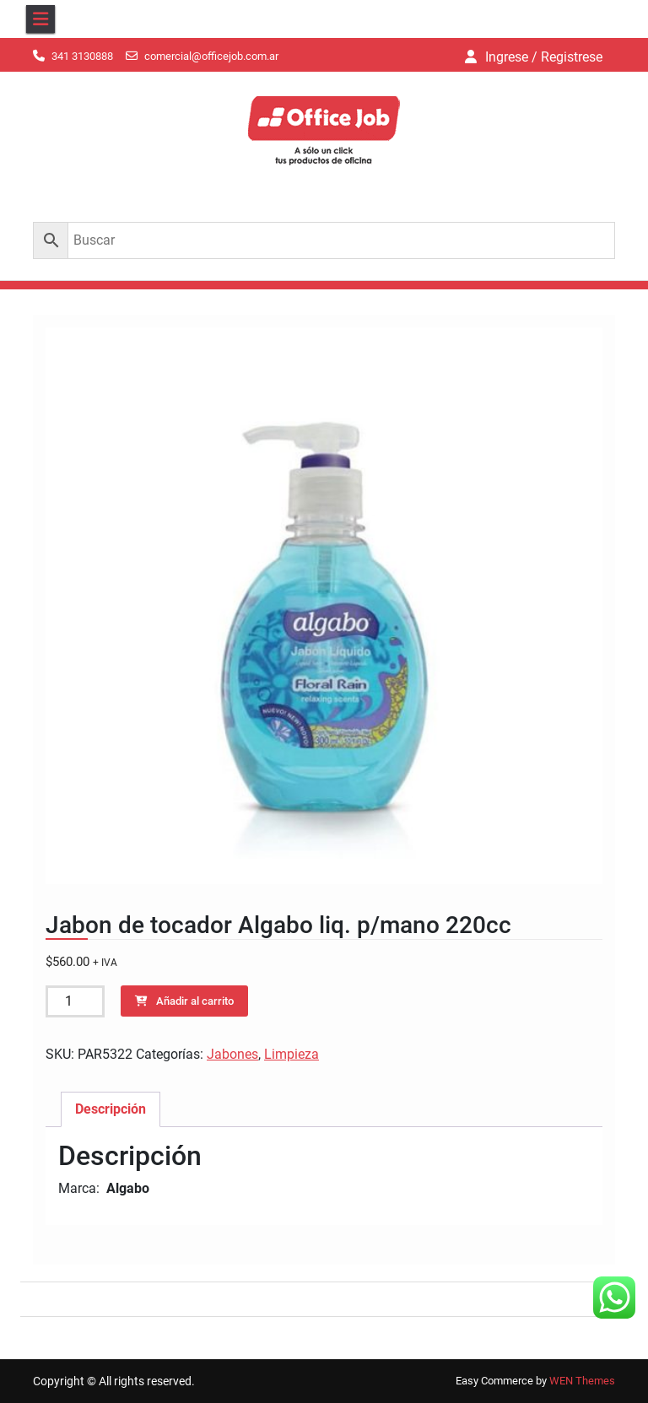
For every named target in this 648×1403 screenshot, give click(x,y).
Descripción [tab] (110, 1109)
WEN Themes (582, 1380)
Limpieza (291, 1054)
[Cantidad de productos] (75, 1001)
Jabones (232, 1054)
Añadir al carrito (195, 1001)
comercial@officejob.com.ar (211, 56)
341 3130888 (82, 56)
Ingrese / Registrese (543, 57)
